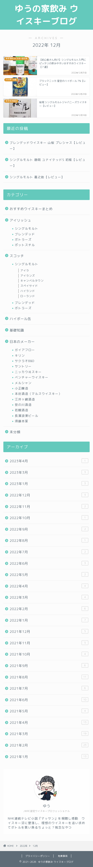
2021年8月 (49, 677)
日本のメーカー (22, 341)
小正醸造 (21, 388)
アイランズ (27, 276)
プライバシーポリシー (37, 856)
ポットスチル (25, 245)
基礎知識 (17, 330)
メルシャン (23, 383)
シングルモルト (26, 228)
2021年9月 (49, 665)
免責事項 (63, 856)
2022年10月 (49, 517)
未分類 (15, 432)
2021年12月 (49, 631)
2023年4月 (49, 460)
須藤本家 (21, 421)
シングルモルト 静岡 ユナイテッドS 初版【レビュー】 (48, 163)
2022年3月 (49, 597)
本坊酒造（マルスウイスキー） (38, 393)
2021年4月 (49, 722)
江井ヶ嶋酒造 (25, 399)
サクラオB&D (24, 361)
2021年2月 (49, 745)
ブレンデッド (25, 234)
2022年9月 (49, 529)
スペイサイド (29, 286)
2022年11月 (49, 506)
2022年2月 (49, 608)
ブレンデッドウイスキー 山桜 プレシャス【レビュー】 (48, 145)
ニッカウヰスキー (28, 372)
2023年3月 (49, 472)
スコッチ (17, 255)
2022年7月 (49, 551)
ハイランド (27, 291)
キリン (20, 355)
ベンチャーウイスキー (31, 377)
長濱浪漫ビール (26, 415)
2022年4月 (49, 586)
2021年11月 (49, 642)
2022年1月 (49, 620)
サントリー (23, 366)
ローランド (27, 296)
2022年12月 (49, 495)
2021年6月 (49, 699)
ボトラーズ (23, 239)
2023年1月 (49, 483)
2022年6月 (49, 563)
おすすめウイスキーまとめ (31, 209)
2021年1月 (49, 756)
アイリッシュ (20, 220)
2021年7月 (49, 688)
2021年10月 (49, 654)
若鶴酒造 (21, 410)
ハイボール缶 (20, 318)
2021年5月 (49, 711)
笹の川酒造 (23, 404)
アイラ (24, 270)
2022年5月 (49, 574)
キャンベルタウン (32, 280)
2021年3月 (49, 733)
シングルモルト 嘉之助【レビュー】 (37, 177)
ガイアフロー (25, 350)
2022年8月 (49, 540)
